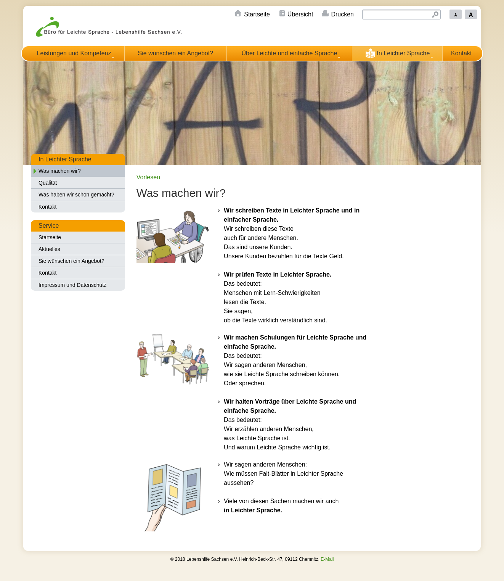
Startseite (257, 14)
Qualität (48, 183)
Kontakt (461, 53)
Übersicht (300, 14)
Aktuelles (49, 249)
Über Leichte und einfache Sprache (289, 53)
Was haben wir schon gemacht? (76, 195)
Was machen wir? (60, 171)
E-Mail (327, 559)
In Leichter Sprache (397, 53)
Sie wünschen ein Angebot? (175, 53)
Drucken (342, 14)
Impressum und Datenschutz (72, 285)
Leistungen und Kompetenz (74, 53)
